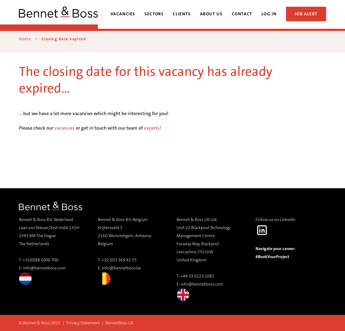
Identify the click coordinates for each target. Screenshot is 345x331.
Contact (242, 14)
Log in (269, 14)
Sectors (154, 14)
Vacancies (123, 14)
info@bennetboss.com (42, 275)
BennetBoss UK (119, 323)
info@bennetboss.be (121, 268)
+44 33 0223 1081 (197, 276)
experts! (152, 128)
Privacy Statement (83, 323)
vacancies (64, 128)
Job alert (306, 14)
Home (25, 39)
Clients (182, 14)
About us (211, 14)
